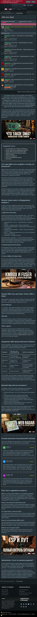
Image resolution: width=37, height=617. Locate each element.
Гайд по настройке (10, 154)
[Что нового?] (34, 5)
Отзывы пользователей (11, 156)
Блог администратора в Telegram (25, 593)
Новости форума (5, 589)
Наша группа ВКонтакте (23, 589)
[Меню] (2, 9)
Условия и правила (12, 614)
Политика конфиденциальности (23, 614)
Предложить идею (5, 593)
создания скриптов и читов (24, 334)
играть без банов (29, 105)
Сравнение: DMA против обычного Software (16, 153)
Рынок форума (22, 591)
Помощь (33, 614)
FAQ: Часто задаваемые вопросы (13, 157)
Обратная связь (4, 614)
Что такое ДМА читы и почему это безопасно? (16, 148)
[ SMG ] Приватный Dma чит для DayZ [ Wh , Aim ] (22, 74)
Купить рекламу (5, 594)
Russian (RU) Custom (6, 612)
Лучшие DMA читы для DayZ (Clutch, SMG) (16, 151)
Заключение (8, 158)
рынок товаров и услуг (21, 483)
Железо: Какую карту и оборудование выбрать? (17, 150)
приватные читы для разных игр (14, 409)
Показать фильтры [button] (23, 21)
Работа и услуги (5, 591)
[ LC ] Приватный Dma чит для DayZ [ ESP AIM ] (22, 63)
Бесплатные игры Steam (23, 594)
